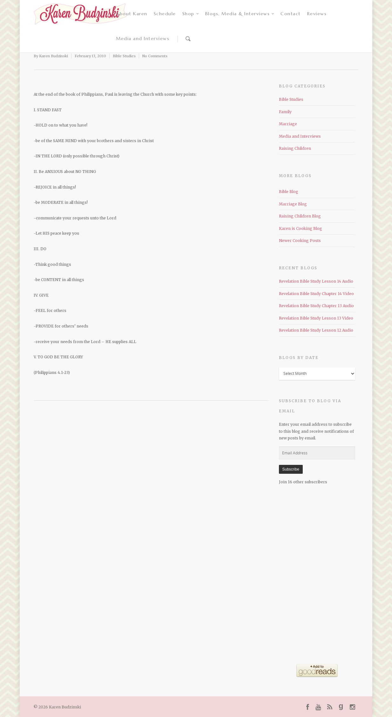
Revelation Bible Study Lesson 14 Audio (316, 281)
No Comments (154, 56)
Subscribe (290, 469)
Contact (290, 14)
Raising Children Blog (300, 216)
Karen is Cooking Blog (300, 228)
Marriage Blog (293, 204)
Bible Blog (288, 191)
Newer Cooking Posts (300, 240)
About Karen (131, 14)
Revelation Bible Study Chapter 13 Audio (316, 305)
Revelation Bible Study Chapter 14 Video (316, 293)
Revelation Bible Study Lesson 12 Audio (316, 330)
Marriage (288, 123)
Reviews (317, 14)
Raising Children (295, 148)
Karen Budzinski (53, 56)
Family (285, 111)
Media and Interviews (142, 38)
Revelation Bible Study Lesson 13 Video (316, 318)
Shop (190, 14)
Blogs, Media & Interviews (240, 14)
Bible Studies (124, 56)
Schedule (165, 14)
